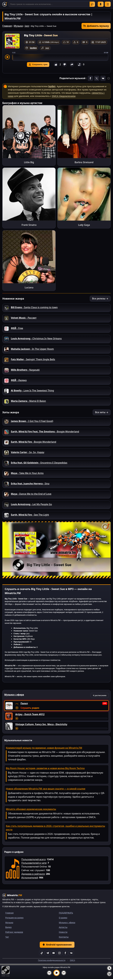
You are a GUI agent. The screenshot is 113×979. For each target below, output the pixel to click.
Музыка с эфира (67, 922)
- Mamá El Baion (28, 401)
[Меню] (108, 4)
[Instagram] (59, 953)
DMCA (72, 960)
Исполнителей (29, 877)
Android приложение (57, 944)
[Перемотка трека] (64, 718)
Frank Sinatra (28, 224)
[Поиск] (52, 4)
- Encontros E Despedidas (39, 462)
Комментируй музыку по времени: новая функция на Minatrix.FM (44, 747)
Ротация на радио (14, 917)
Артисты (63, 927)
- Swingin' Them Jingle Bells (33, 359)
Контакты (64, 936)
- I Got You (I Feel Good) (32, 421)
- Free (17, 328)
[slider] (60, 57)
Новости (63, 932)
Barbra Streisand (84, 162)
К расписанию (99, 695)
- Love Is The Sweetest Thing (32, 390)
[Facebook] (65, 953)
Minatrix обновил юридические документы (31, 809)
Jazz (27, 25)
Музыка (18, 25)
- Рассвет (23, 317)
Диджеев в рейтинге (33, 874)
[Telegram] (47, 953)
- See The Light (30, 514)
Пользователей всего (33, 859)
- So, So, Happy (27, 452)
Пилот (24, 703)
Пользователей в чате (33, 863)
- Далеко (19, 380)
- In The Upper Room (32, 349)
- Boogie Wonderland (45, 431)
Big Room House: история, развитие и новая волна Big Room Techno (45, 768)
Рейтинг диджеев (14, 932)
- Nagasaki (25, 369)
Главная (7, 25)
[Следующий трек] (63, 972)
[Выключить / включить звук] (109, 968)
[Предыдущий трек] (49, 972)
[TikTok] (41, 953)
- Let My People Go (31, 504)
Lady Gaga (84, 224)
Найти (92, 4)
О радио (63, 917)
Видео (8, 927)
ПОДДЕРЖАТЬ (66, 912)
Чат (7, 936)
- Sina (30, 483)
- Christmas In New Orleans (36, 338)
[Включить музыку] (56, 973)
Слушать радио (30, 707)
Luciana (29, 287)
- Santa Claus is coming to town (34, 307)
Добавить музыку (96, 25)
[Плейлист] (109, 973)
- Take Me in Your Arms (27, 473)
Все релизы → (100, 298)
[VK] (71, 953)
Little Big (29, 162)
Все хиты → (101, 412)
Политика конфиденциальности (51, 960)
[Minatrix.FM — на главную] (4, 4)
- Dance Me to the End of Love (31, 493)
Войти (100, 4)
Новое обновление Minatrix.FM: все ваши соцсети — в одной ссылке (45, 788)
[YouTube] (53, 953)
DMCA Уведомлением (63, 96)
